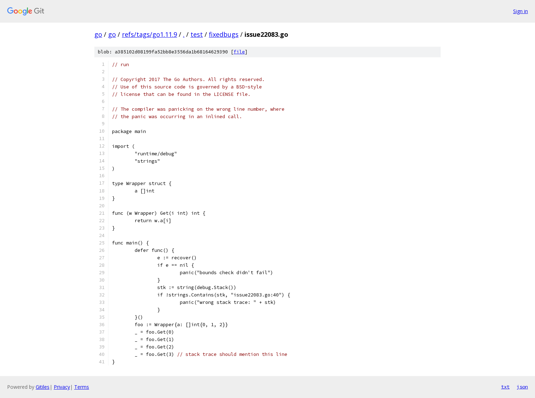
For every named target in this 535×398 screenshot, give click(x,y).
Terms (81, 386)
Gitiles (42, 386)
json (522, 386)
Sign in (520, 11)
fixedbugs (224, 34)
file (239, 52)
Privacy (62, 386)
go (98, 34)
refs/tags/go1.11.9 (149, 34)
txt (505, 386)
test (196, 34)
